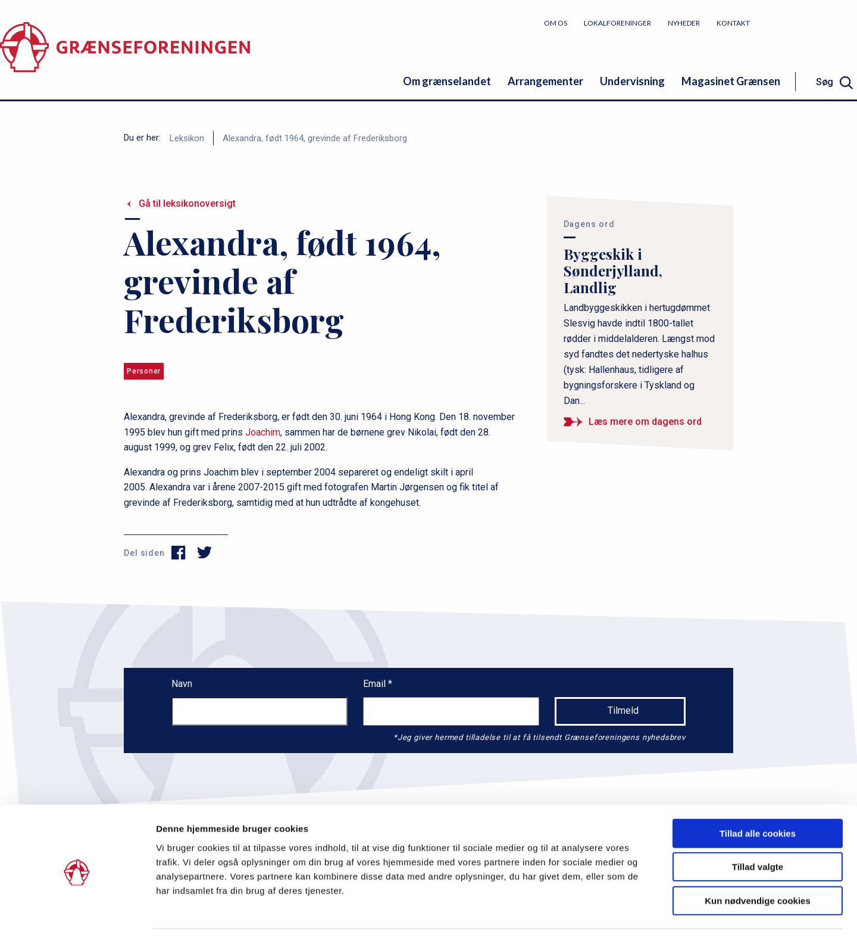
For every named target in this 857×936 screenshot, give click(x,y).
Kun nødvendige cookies (758, 861)
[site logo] (125, 56)
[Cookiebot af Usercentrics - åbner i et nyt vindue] (77, 913)
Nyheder (684, 22)
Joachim (262, 432)
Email (375, 683)
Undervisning (632, 81)
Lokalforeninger (617, 22)
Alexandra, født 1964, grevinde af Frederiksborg (315, 138)
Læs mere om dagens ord (645, 421)
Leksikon (187, 138)
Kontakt (733, 22)
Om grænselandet (447, 81)
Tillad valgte (757, 827)
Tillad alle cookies (758, 793)
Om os (555, 22)
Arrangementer (545, 81)
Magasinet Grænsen (730, 81)
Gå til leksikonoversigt (187, 203)
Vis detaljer (619, 912)
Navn (181, 683)
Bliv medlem (812, 22)
